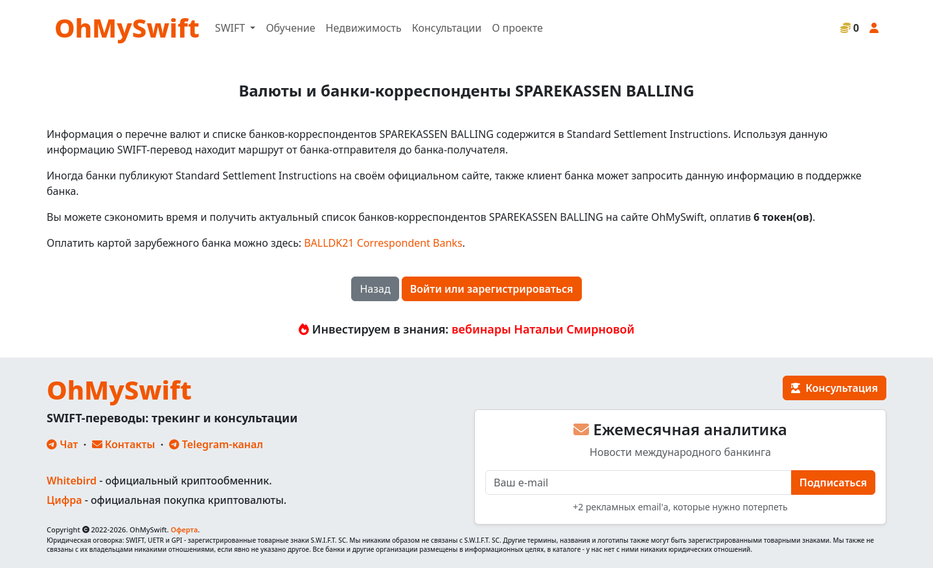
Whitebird (72, 480)
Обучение (290, 28)
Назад (375, 289)
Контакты (124, 444)
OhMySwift (127, 27)
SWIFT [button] (231, 28)
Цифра (64, 500)
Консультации (446, 28)
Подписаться (833, 482)
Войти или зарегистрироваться (491, 289)
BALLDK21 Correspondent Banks (383, 243)
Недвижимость (364, 28)
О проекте (517, 28)
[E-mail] (638, 482)
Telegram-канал (216, 444)
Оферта (184, 529)
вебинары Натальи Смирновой (543, 329)
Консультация (834, 388)
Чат (62, 444)
